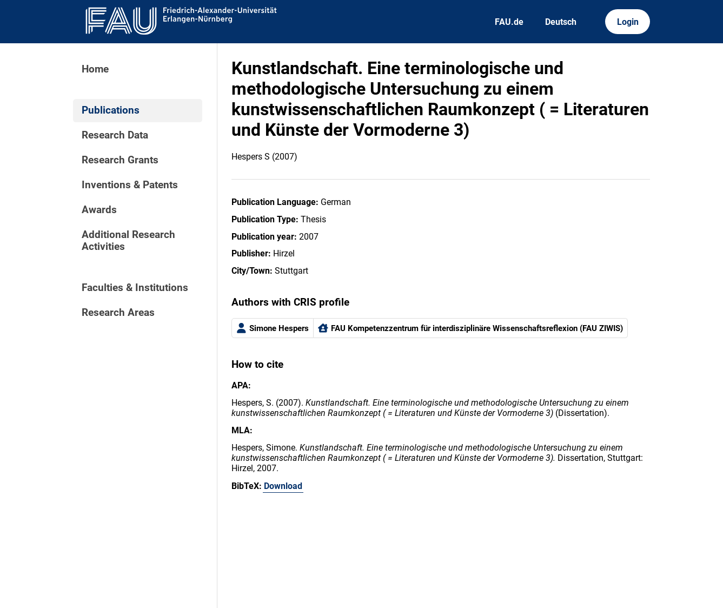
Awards (99, 210)
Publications (111, 110)
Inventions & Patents (130, 185)
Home (95, 69)
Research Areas (118, 313)
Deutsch (560, 22)
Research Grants (120, 160)
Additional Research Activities (128, 241)
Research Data (115, 135)
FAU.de (509, 22)
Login (628, 22)
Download (283, 486)
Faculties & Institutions (135, 288)
